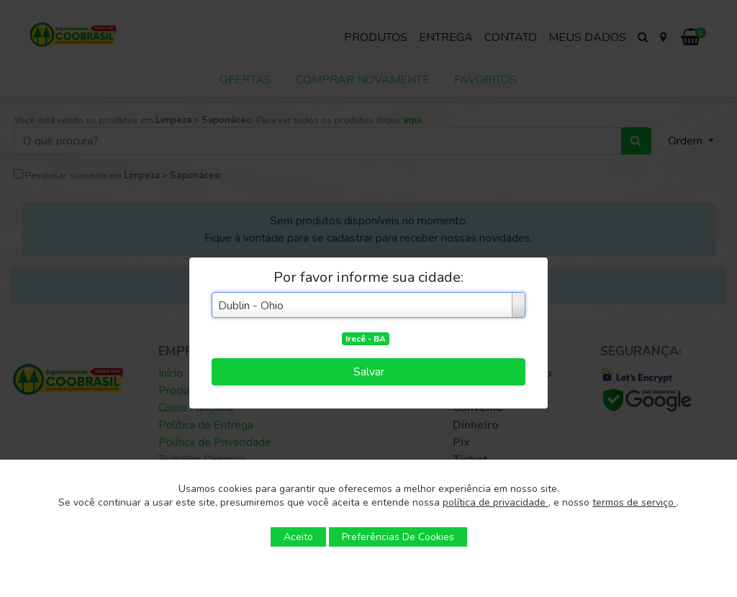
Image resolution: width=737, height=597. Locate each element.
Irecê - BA (365, 339)
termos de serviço (634, 502)
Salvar (368, 372)
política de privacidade (495, 502)
